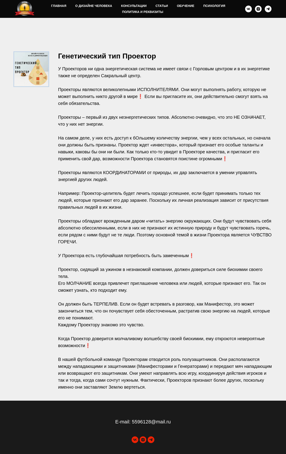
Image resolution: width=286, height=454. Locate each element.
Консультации (134, 6)
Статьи (162, 6)
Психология (214, 6)
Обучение (185, 6)
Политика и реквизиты (142, 12)
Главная (58, 6)
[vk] (248, 9)
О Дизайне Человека (93, 6)
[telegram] (268, 9)
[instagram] (258, 9)
